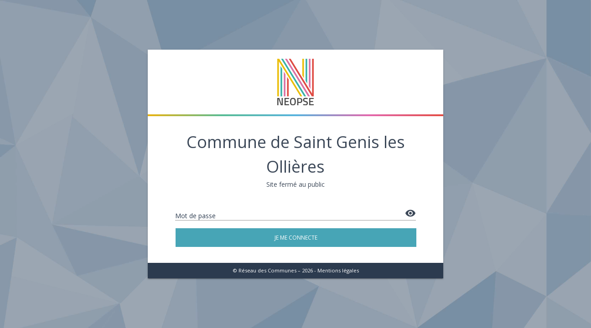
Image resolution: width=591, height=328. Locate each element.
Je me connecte (296, 237)
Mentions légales (338, 270)
